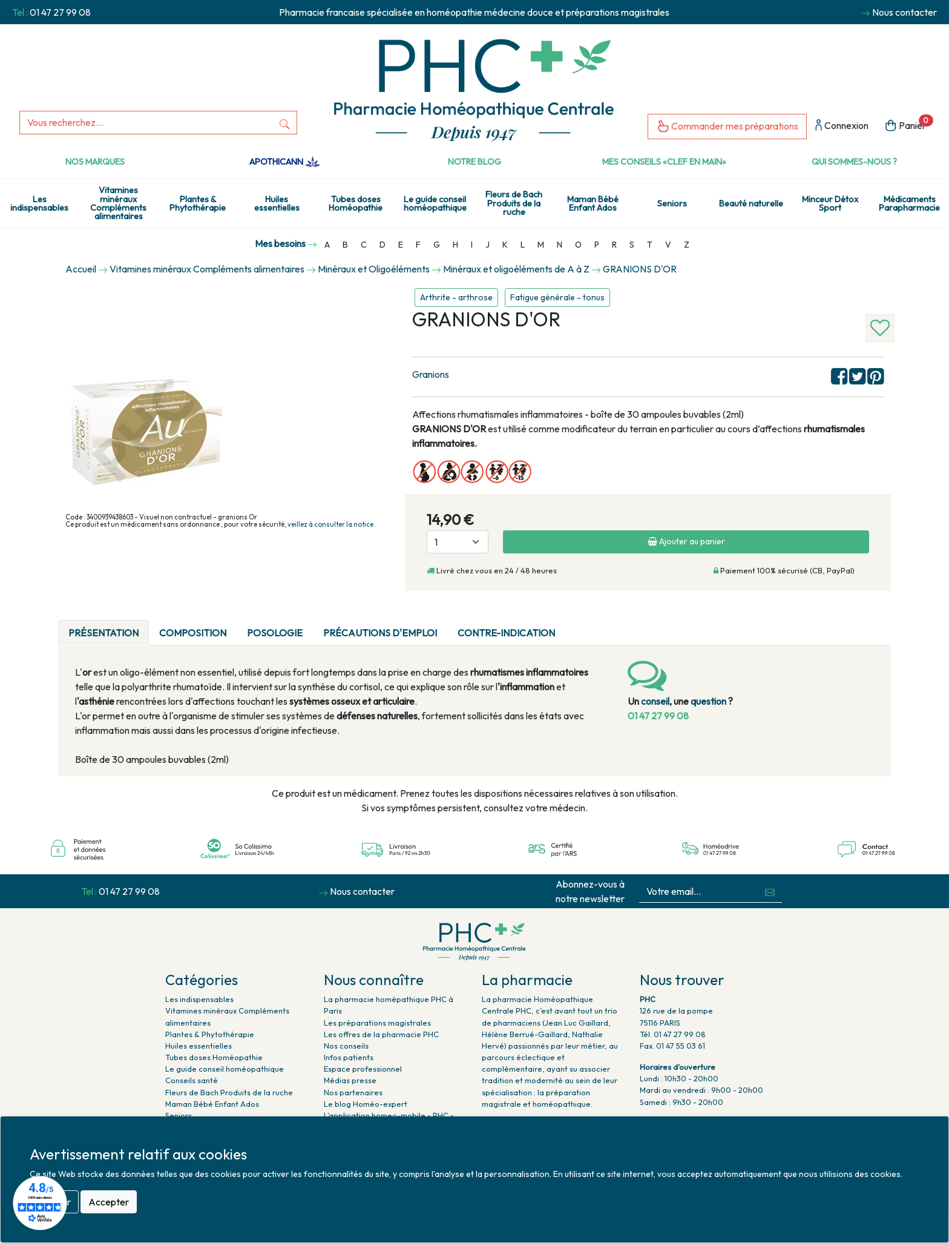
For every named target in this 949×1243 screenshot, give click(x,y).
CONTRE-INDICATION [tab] (506, 633)
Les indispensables (39, 203)
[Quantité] (457, 541)
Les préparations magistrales (377, 1022)
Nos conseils (346, 1045)
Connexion (842, 126)
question (708, 701)
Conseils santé (191, 1080)
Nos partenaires (353, 1092)
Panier (908, 124)
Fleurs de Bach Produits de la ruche (513, 203)
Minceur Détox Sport (830, 203)
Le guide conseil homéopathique (435, 203)
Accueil (80, 269)
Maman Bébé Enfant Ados (593, 203)
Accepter (108, 1202)
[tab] (575, 625)
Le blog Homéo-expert (365, 1104)
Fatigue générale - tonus (557, 297)
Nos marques (95, 161)
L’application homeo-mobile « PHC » (389, 1115)
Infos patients (348, 1057)
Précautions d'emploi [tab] (380, 633)
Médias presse (350, 1080)
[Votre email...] (698, 891)
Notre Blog (474, 161)
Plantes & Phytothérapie (197, 203)
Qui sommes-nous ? (854, 161)
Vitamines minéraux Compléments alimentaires (118, 203)
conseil (655, 701)
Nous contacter (904, 12)
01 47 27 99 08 (60, 12)
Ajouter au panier (686, 541)
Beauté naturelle (751, 203)
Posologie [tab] (275, 633)
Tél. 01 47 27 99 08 (673, 1034)
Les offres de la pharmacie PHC (381, 1034)
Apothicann (284, 161)
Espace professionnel (363, 1068)
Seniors (672, 203)
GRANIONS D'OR (640, 269)
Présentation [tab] (103, 633)
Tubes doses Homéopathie (356, 203)
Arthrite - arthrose (456, 297)
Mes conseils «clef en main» (664, 161)
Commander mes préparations (727, 126)
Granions (430, 374)
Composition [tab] (192, 633)
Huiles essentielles (277, 203)
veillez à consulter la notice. (331, 524)
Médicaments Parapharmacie (909, 203)
